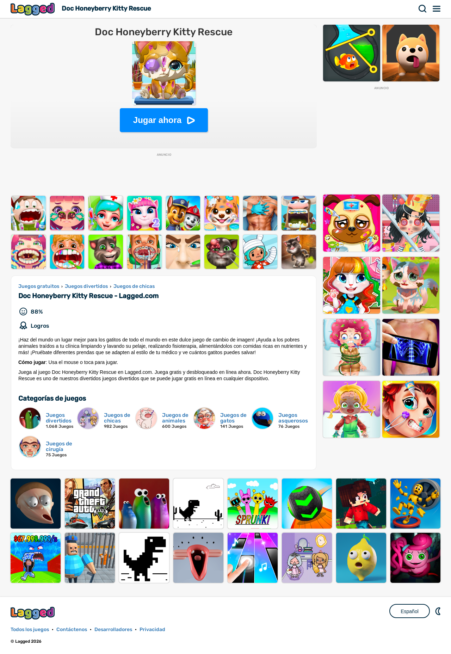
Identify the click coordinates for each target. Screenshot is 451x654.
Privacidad (152, 630)
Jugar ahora (157, 120)
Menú (437, 9)
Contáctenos (71, 630)
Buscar (423, 9)
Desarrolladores (113, 630)
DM (439, 611)
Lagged (33, 9)
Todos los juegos (30, 630)
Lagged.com (33, 613)
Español (410, 611)
